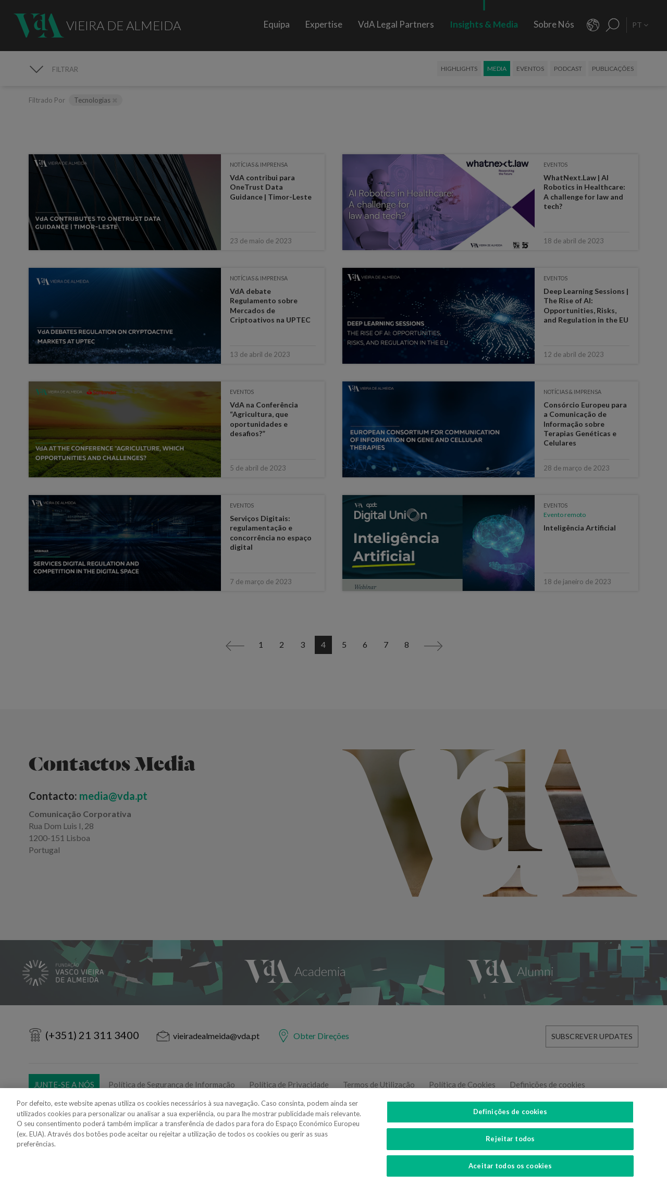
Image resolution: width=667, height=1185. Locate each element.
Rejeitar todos (510, 1144)
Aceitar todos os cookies (510, 1171)
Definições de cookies (510, 1117)
